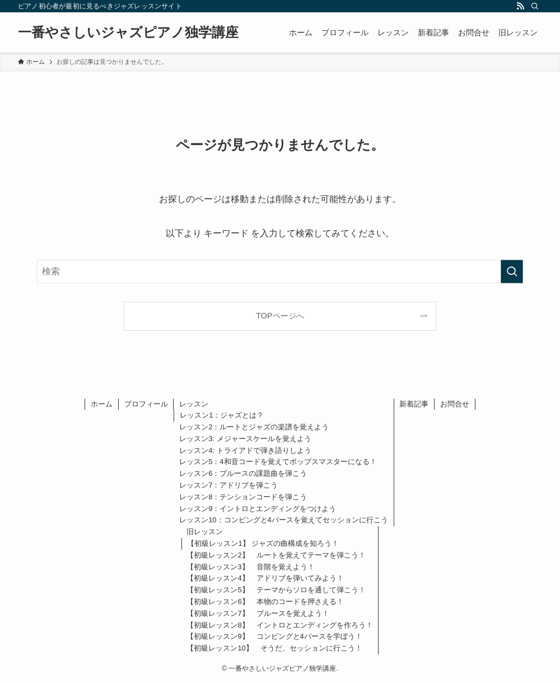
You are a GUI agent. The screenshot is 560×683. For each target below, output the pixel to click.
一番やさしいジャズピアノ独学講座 (128, 32)
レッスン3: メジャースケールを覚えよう (245, 438)
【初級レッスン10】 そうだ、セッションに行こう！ (274, 648)
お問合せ (454, 404)
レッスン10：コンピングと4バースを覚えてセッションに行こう (283, 520)
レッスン (193, 404)
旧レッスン (204, 531)
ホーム (102, 404)
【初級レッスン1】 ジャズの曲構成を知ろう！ (263, 543)
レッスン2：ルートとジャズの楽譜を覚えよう (254, 427)
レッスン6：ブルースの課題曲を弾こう (243, 473)
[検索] (535, 6)
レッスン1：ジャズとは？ (222, 415)
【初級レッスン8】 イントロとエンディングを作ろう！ (279, 625)
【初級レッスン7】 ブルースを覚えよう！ (257, 613)
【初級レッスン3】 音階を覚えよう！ (250, 567)
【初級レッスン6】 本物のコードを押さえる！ (264, 601)
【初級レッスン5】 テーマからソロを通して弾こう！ (275, 590)
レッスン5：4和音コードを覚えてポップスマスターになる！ (277, 461)
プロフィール (146, 404)
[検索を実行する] (512, 271)
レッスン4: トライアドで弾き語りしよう (245, 450)
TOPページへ (280, 315)
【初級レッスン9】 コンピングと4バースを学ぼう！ (274, 636)
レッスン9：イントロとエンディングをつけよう (257, 508)
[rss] (520, 6)
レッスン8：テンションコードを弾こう (243, 497)
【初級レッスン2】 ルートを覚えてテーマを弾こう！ (275, 555)
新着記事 (413, 404)
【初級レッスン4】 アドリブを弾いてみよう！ (264, 578)
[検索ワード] (280, 271)
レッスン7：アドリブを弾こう (228, 485)
